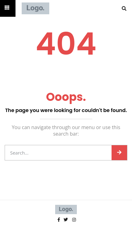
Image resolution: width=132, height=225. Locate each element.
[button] (124, 8)
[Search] (119, 152)
